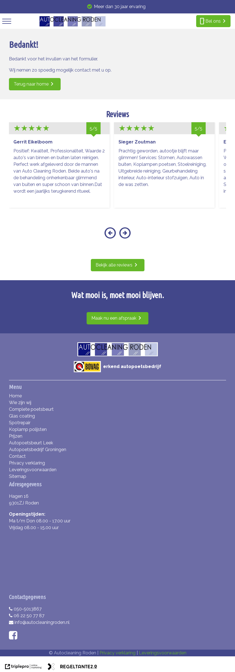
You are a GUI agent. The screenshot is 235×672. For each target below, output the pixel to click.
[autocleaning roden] (72, 25)
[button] (110, 236)
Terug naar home (31, 84)
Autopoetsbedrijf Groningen (37, 449)
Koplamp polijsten (28, 429)
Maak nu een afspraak (113, 318)
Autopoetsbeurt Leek (31, 442)
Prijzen (15, 436)
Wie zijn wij (20, 402)
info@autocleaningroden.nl (39, 622)
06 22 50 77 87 (26, 615)
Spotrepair (19, 422)
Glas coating (22, 416)
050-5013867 (25, 609)
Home (15, 396)
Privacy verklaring (27, 463)
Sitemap (17, 476)
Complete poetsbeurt (31, 409)
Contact (17, 456)
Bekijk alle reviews (114, 265)
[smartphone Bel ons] (213, 21)
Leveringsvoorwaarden (32, 469)
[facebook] (14, 637)
